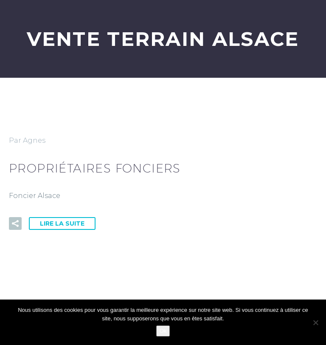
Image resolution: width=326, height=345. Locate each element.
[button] (15, 223)
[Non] (315, 322)
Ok (163, 331)
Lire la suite (62, 223)
